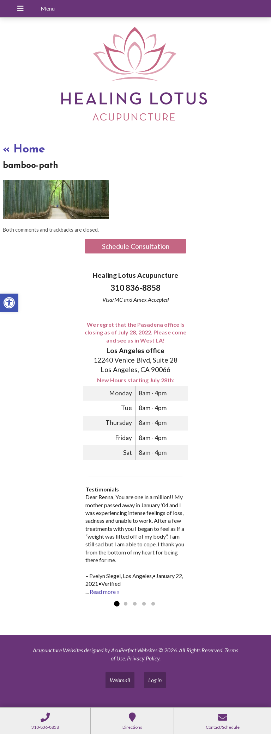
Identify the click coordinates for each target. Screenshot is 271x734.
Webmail (120, 680)
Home (24, 149)
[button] (9, 303)
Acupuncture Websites (58, 650)
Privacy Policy (143, 658)
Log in (155, 680)
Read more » (105, 591)
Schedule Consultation (135, 246)
